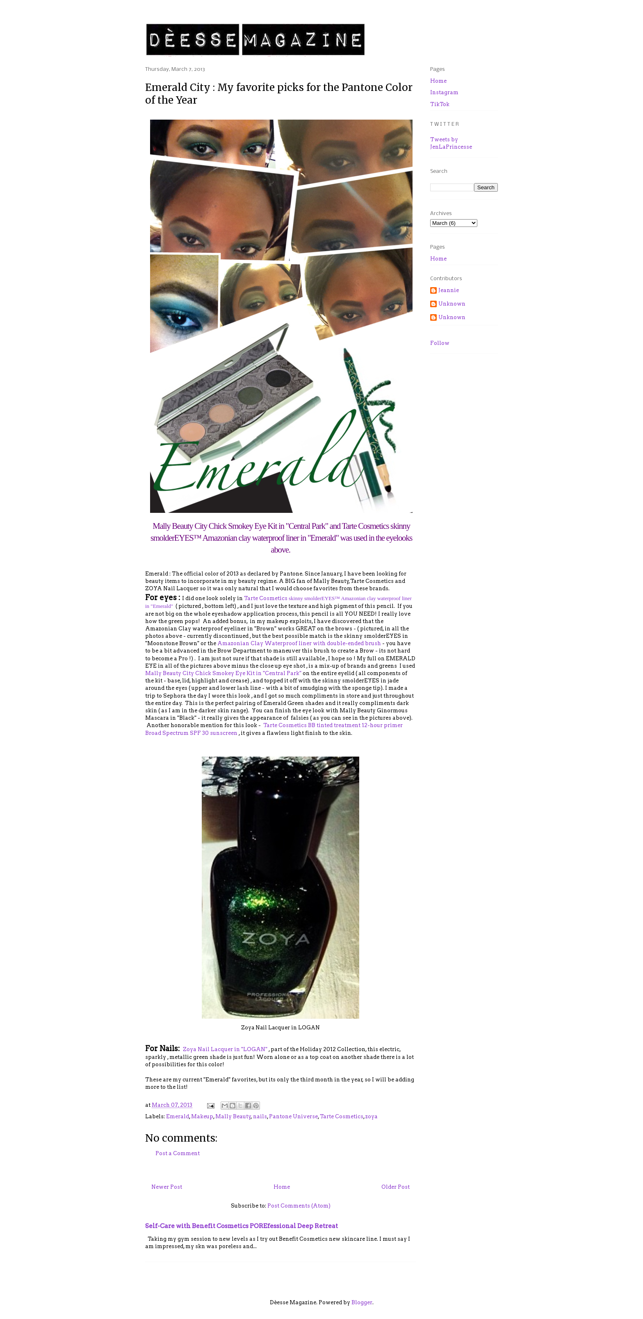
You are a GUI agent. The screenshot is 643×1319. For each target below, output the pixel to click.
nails (260, 1116)
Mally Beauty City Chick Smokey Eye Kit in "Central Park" (224, 673)
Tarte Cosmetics (341, 1116)
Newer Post (166, 1187)
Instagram (444, 92)
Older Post (395, 1187)
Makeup (202, 1116)
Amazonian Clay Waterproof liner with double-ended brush (299, 643)
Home (282, 1187)
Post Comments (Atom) (299, 1206)
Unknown (451, 304)
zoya (371, 1116)
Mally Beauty (233, 1116)
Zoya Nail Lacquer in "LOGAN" (224, 1049)
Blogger (361, 1302)
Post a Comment (177, 1153)
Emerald (177, 1116)
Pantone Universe (293, 1116)
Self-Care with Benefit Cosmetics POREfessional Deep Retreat (241, 1226)
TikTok (439, 104)
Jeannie (448, 290)
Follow (439, 343)
